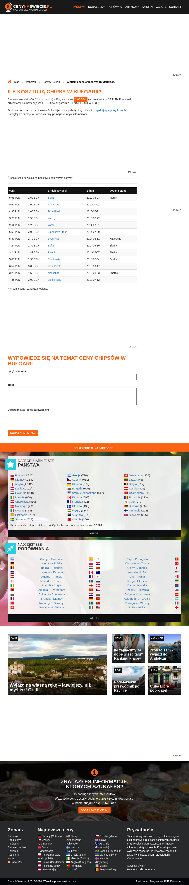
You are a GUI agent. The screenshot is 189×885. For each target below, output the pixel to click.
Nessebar (53, 272)
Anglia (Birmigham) (81, 862)
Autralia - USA (137, 572)
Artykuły (132, 6)
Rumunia (134, 497)
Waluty (161, 6)
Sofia (51, 197)
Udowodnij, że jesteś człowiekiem (28, 409)
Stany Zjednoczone (84, 492)
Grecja (76, 475)
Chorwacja (22, 501)
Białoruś (134, 506)
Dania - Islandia (137, 585)
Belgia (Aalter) (107, 869)
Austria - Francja (51, 576)
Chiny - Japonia (137, 567)
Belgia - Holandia (52, 567)
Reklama (13, 850)
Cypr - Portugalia (137, 559)
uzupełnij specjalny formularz (111, 110)
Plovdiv (52, 252)
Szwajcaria (135, 475)
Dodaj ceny (96, 6)
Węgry (76, 510)
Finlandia (134, 510)
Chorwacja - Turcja (137, 563)
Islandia (77, 506)
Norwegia (21, 506)
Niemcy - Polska (52, 563)
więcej (94, 533)
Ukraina (77, 484)
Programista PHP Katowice (165, 881)
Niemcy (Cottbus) (52, 836)
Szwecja (20, 519)
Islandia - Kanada (52, 572)
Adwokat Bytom (136, 865)
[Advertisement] (94, 47)
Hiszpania (21, 514)
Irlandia (19, 497)
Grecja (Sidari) (79, 854)
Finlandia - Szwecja (51, 581)
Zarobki (147, 6)
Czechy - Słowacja (137, 589)
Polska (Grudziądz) (53, 862)
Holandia (20, 492)
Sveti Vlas (53, 238)
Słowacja (134, 514)
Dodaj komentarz (23, 432)
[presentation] (36, 420)
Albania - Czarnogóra (51, 589)
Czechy (76, 479)
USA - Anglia (137, 607)
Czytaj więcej (134, 858)
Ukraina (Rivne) (108, 854)
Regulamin (14, 854)
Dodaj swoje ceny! (94, 810)
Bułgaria (77, 488)
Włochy (19, 510)
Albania (76, 519)
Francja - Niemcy (52, 598)
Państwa (79, 6)
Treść (11, 384)
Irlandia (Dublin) (80, 858)
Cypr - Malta (137, 576)
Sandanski (54, 259)
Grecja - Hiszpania (51, 559)
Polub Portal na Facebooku (94, 448)
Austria (133, 488)
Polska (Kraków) (51, 865)
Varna (51, 225)
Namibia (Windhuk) (110, 850)
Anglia (19, 484)
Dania (19, 488)
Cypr (132, 501)
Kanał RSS (17, 862)
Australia (77, 514)
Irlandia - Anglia (52, 585)
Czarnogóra (136, 492)
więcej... (52, 218)
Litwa (132, 479)
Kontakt (175, 6)
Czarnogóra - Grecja (137, 598)
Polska (19, 475)
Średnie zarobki (17, 847)
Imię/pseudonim (18, 371)
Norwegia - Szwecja (51, 603)
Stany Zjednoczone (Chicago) (73, 840)
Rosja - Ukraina (137, 581)
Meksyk (103, 865)
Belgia (133, 484)
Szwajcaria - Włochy (52, 607)
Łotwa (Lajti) (49, 869)
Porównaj (115, 6)
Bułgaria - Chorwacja (52, 594)
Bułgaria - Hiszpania (137, 594)
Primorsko (53, 204)
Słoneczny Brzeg (57, 231)
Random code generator (141, 869)
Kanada (77, 497)
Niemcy (20, 479)
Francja (76, 501)
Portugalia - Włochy (137, 603)
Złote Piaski (54, 211)
